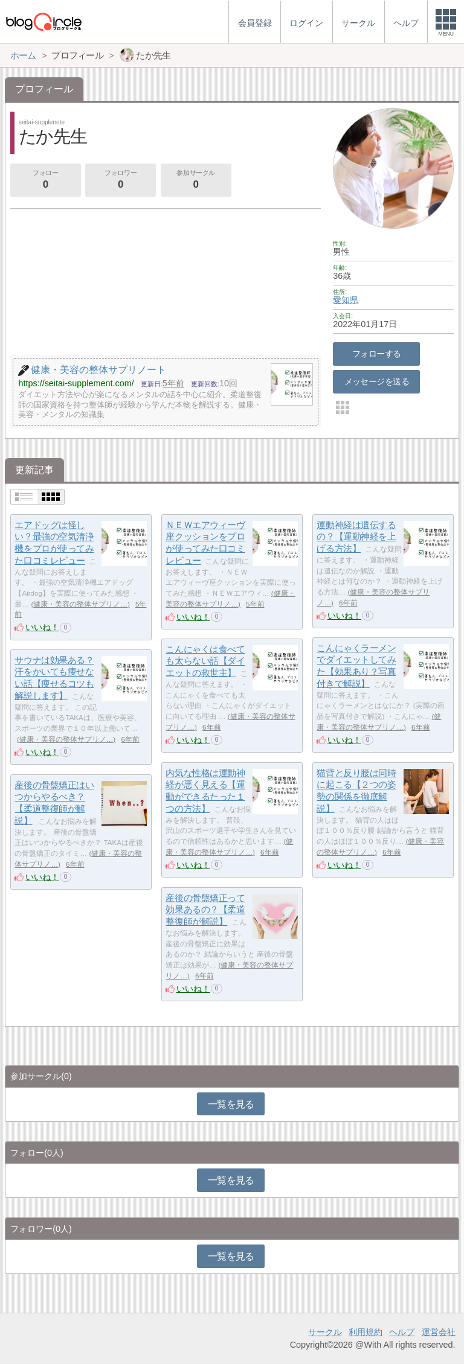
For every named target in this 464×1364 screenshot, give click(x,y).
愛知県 (345, 300)
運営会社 (439, 1332)
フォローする (376, 354)
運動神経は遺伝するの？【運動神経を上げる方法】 (356, 536)
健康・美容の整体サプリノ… (80, 604)
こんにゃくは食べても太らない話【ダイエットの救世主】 (205, 661)
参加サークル (196, 180)
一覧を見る (231, 1104)
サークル (325, 1332)
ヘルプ (401, 1332)
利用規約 (365, 1332)
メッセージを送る (376, 381)
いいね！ (42, 627)
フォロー (45, 180)
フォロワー (120, 180)
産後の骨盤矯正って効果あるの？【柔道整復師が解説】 (205, 909)
